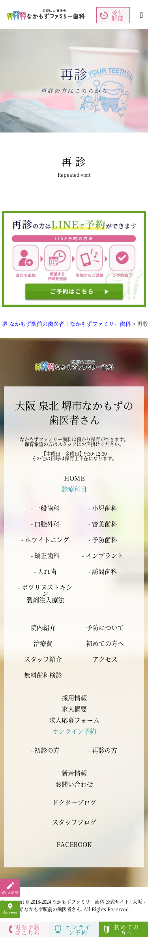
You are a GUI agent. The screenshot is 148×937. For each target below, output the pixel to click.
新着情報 (74, 773)
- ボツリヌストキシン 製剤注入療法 (45, 593)
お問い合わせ (74, 784)
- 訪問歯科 (102, 571)
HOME (74, 478)
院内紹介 (43, 628)
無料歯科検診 (43, 675)
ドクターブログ (74, 802)
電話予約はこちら (24, 929)
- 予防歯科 (102, 539)
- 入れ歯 (45, 571)
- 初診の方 (45, 750)
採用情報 (74, 697)
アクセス (105, 659)
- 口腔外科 (45, 523)
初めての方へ (105, 643)
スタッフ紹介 (43, 659)
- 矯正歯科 (45, 555)
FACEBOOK (74, 844)
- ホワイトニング (45, 539)
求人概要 (74, 709)
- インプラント (103, 555)
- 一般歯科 (45, 508)
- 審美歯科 (102, 523)
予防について (105, 628)
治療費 (43, 643)
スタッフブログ (74, 822)
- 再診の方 (102, 750)
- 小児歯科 (102, 508)
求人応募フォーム (74, 720)
